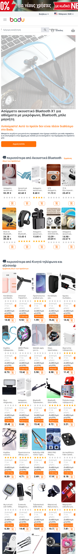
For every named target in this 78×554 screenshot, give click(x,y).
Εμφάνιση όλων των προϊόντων (15, 269)
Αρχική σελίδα (19, 144)
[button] (5, 19)
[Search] (21, 29)
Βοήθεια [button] (44, 14)
